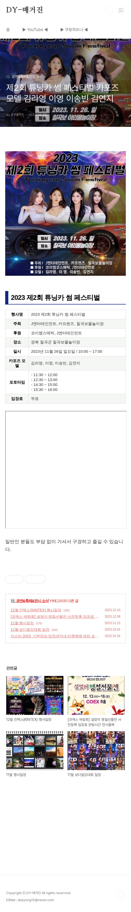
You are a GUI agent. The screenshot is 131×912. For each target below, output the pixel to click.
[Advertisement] (65, 838)
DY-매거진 (24, 10)
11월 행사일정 (22, 623)
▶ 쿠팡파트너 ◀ (74, 29)
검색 (109, 10)
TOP (120, 895)
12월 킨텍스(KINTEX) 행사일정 (36, 610)
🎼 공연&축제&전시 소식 (30, 601)
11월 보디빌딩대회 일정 (30, 629)
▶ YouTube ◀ (35, 29)
